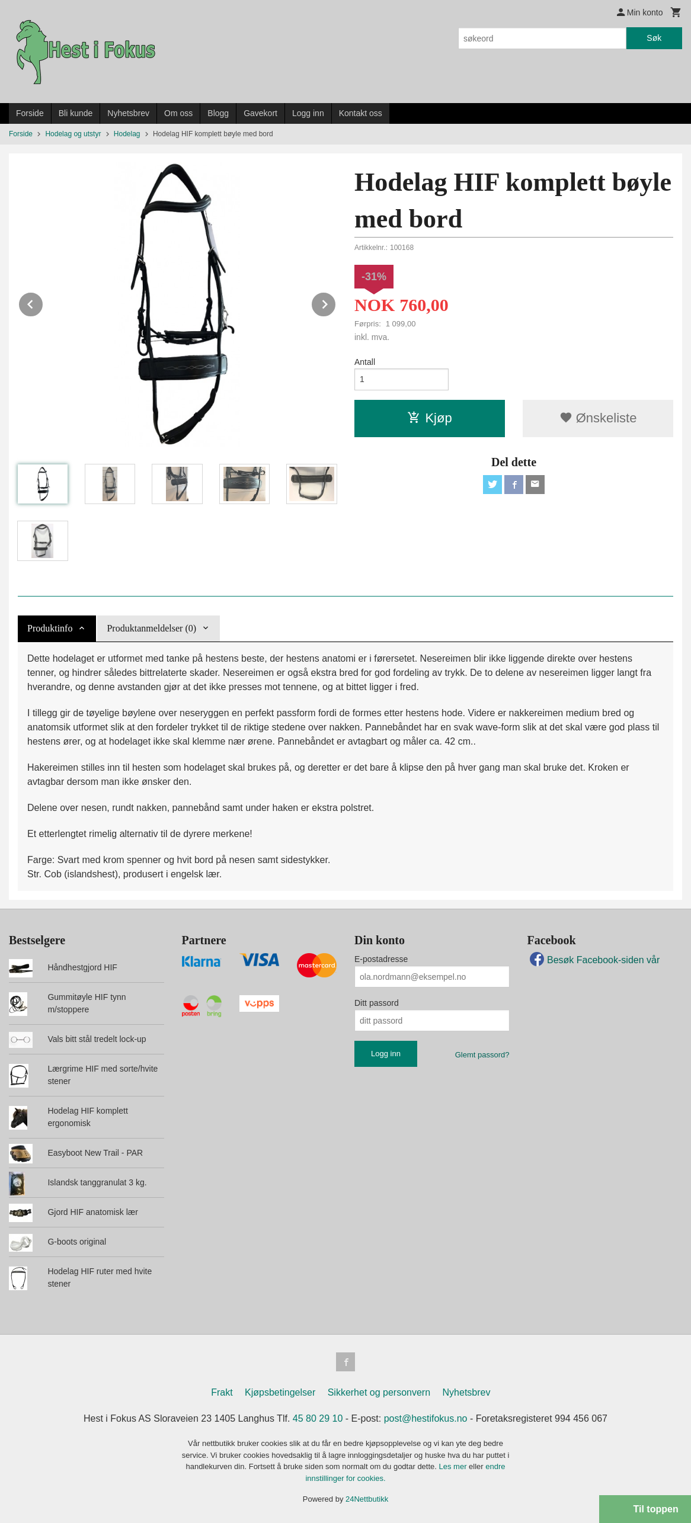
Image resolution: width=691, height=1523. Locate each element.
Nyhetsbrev (128, 113)
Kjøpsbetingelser (280, 1392)
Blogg (218, 113)
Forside (30, 113)
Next (336, 302)
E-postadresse (381, 959)
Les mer (454, 1466)
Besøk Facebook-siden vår (593, 960)
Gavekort (260, 113)
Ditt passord (376, 1003)
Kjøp (429, 418)
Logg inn (308, 113)
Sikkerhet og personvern (379, 1392)
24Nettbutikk (366, 1499)
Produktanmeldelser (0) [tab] (151, 628)
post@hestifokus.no (426, 1418)
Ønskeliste (598, 418)
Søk (654, 38)
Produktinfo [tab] (49, 628)
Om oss (178, 113)
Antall (364, 362)
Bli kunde (76, 113)
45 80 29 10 (318, 1418)
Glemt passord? (482, 1054)
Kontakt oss (360, 113)
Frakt (221, 1392)
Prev (43, 302)
